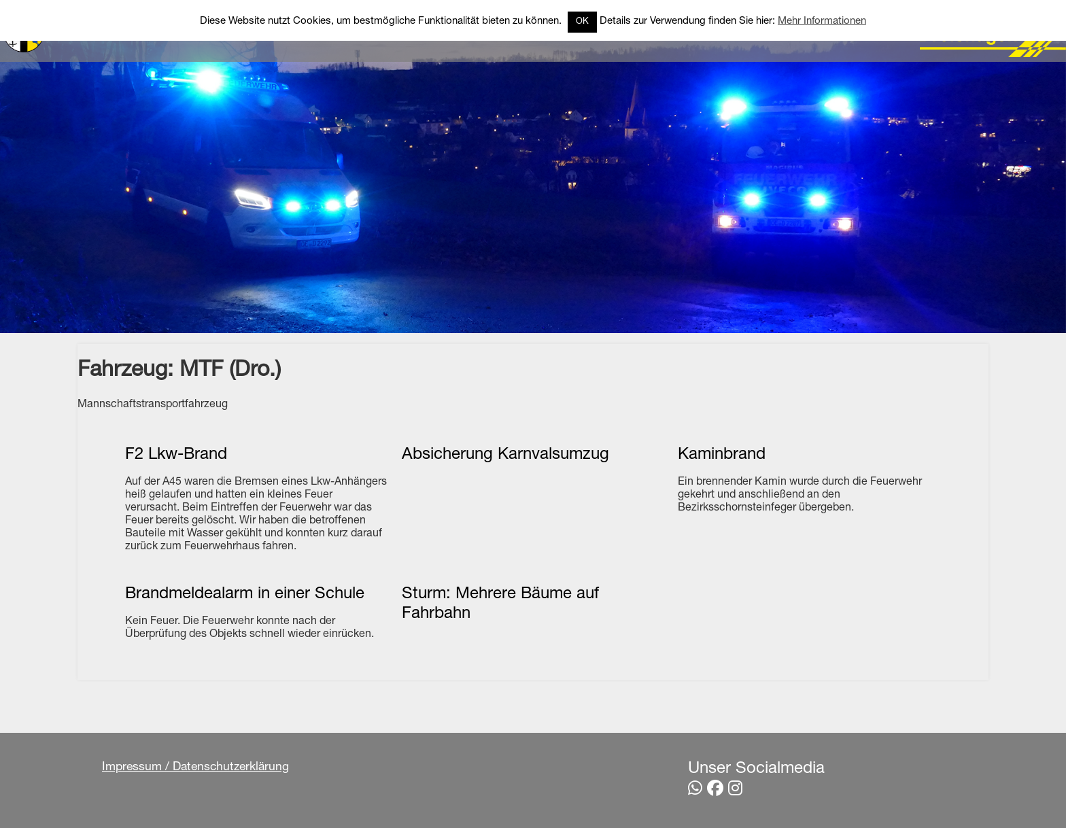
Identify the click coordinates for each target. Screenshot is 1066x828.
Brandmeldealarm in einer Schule (244, 595)
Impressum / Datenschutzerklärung (195, 767)
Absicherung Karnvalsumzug (505, 455)
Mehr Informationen (822, 21)
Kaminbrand (722, 455)
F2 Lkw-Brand (176, 455)
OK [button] (582, 22)
